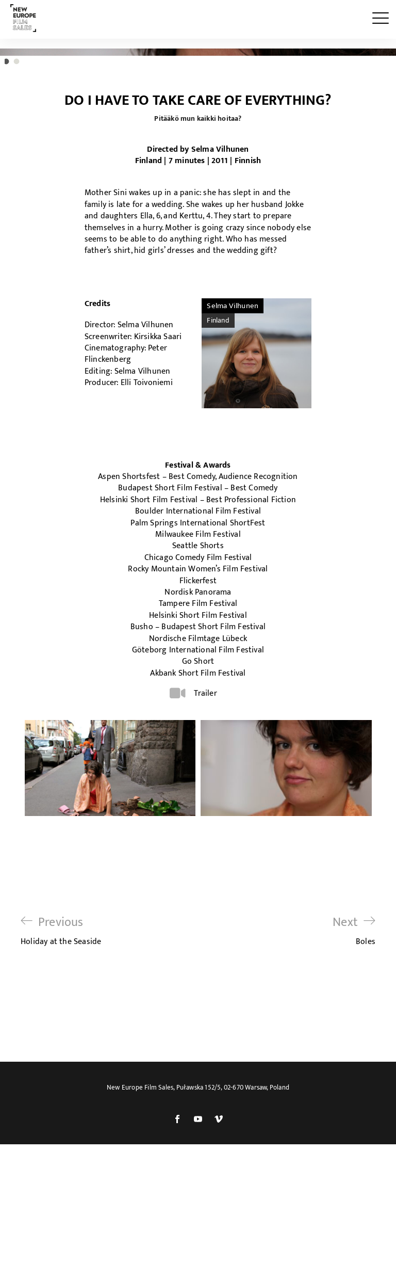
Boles (354, 1102)
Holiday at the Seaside (61, 1102)
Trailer (205, 865)
